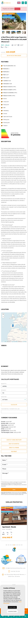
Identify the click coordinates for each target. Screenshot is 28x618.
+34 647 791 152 (14, 571)
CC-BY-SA (24, 341)
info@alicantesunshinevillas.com (14, 568)
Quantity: (4, 383)
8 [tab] (19, 544)
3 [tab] (10, 544)
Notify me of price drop (14, 55)
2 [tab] (8, 544)
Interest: (3, 390)
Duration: (4, 396)
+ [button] (3, 314)
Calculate (14, 405)
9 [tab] (21, 544)
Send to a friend (14, 448)
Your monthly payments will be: (10, 408)
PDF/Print (14, 451)
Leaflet (5, 341)
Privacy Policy (16, 483)
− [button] (3, 317)
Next (24, 21)
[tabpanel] (14, 523)
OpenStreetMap (14, 341)
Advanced (17, 9)
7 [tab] (17, 544)
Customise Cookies (12, 611)
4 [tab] (12, 544)
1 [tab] (6, 544)
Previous (3, 21)
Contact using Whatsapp (14, 440)
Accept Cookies (12, 607)
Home (14, 585)
